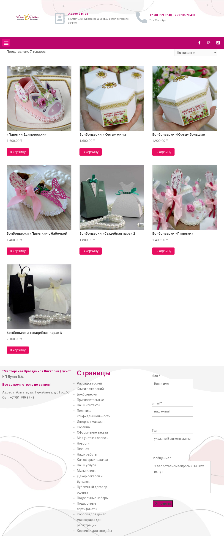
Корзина (83, 427)
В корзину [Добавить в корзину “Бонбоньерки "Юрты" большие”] (163, 152)
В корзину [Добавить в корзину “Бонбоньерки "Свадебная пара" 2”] (90, 251)
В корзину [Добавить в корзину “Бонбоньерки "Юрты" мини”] (90, 152)
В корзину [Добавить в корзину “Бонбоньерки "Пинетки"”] (163, 251)
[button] (6, 43)
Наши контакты (88, 405)
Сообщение (162, 458)
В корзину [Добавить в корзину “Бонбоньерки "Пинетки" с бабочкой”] (18, 251)
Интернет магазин (90, 421)
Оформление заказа (92, 432)
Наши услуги (86, 465)
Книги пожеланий (90, 389)
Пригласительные (90, 400)
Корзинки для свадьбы (94, 531)
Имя (156, 376)
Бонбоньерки (87, 394)
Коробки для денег (91, 514)
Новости (83, 443)
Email (157, 403)
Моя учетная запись (92, 438)
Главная (83, 449)
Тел (154, 430)
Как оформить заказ (92, 460)
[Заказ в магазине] (196, 52)
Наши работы (87, 454)
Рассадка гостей (89, 383)
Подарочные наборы (92, 498)
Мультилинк (86, 471)
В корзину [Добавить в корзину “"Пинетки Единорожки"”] (18, 152)
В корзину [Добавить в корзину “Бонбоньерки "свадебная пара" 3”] (18, 350)
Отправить (163, 503)
